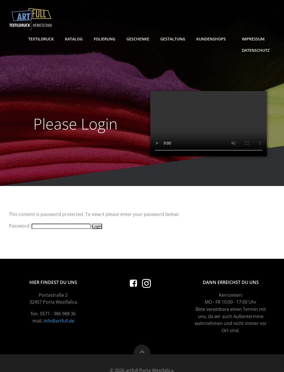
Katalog (74, 39)
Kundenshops (213, 39)
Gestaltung (172, 39)
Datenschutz (256, 50)
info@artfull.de (59, 321)
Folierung (104, 39)
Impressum (256, 39)
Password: (50, 226)
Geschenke (137, 39)
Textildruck (41, 39)
